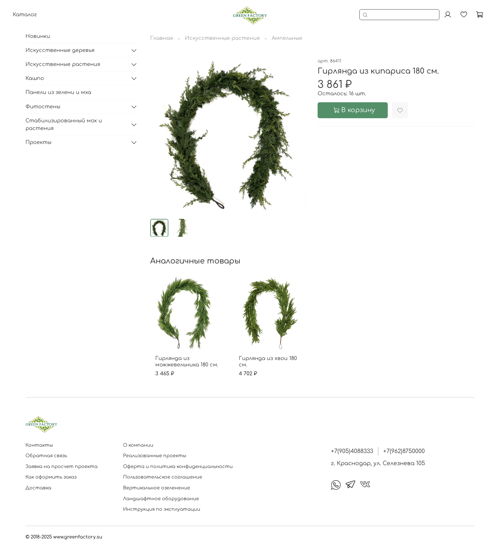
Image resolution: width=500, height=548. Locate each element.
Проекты (38, 142)
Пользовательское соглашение (162, 477)
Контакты (39, 445)
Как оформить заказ (51, 477)
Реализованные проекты (154, 455)
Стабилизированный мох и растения (64, 124)
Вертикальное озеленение (156, 487)
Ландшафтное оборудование (161, 498)
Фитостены (43, 107)
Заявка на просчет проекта (62, 466)
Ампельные (287, 38)
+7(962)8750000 (404, 451)
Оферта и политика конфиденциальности (178, 466)
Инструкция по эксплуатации (161, 509)
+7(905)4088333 (352, 451)
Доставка (38, 487)
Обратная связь (46, 455)
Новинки (38, 36)
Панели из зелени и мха (58, 92)
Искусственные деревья (60, 50)
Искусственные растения (222, 38)
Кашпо (35, 78)
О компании (138, 445)
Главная (161, 38)
